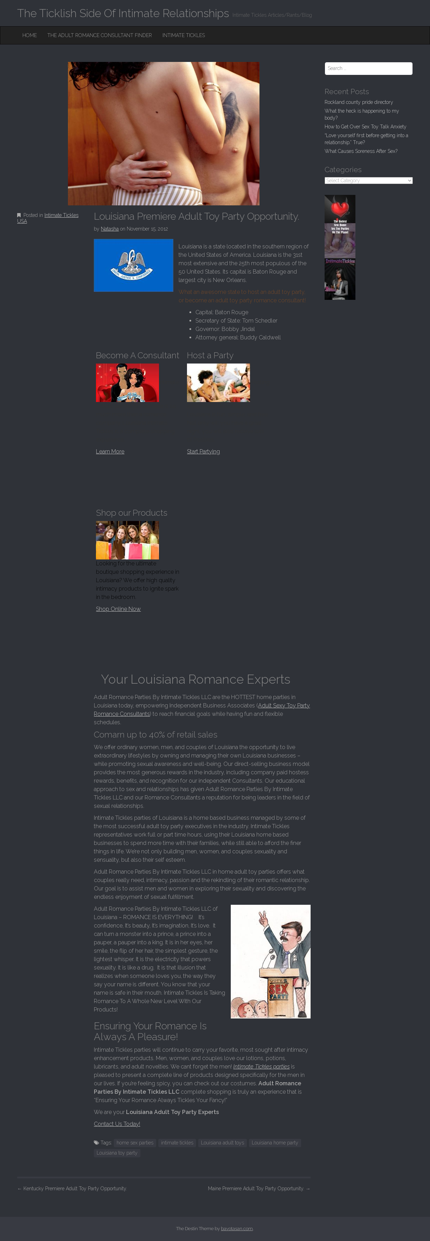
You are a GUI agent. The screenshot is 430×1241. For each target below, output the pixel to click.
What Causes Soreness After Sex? (361, 151)
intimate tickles (177, 1142)
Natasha (110, 229)
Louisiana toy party (117, 1153)
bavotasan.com (237, 1228)
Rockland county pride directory (359, 102)
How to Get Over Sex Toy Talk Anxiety (366, 126)
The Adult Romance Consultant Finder (99, 35)
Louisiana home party (275, 1142)
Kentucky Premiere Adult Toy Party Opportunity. (72, 1188)
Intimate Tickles (183, 35)
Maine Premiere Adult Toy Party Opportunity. (259, 1188)
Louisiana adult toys (222, 1142)
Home (29, 35)
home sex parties (135, 1142)
